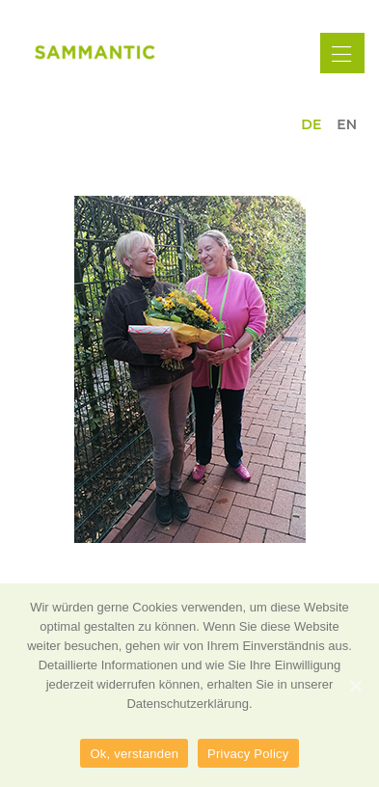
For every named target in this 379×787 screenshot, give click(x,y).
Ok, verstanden (134, 753)
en (347, 124)
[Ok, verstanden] (355, 685)
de (311, 124)
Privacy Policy (247, 753)
